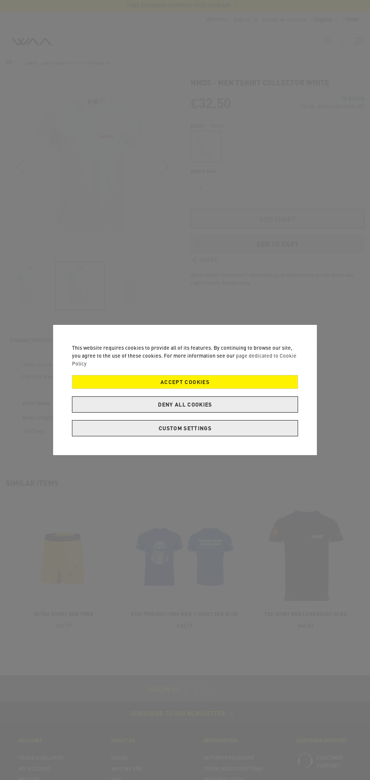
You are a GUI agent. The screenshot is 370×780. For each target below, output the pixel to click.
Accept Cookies (185, 382)
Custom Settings (185, 428)
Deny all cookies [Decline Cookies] (185, 404)
